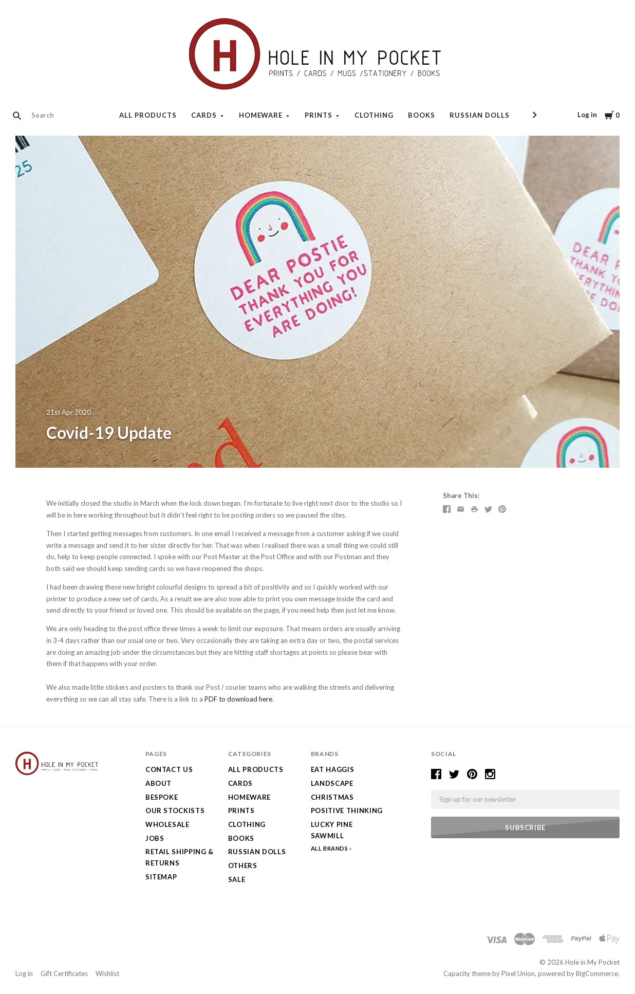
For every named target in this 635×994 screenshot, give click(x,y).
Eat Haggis (332, 769)
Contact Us (169, 769)
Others (242, 865)
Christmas (332, 797)
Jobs (154, 838)
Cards (204, 115)
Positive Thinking (347, 810)
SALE (237, 879)
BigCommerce (597, 973)
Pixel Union (518, 973)
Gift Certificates (64, 973)
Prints (318, 115)
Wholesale (167, 824)
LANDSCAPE (332, 783)
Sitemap (161, 877)
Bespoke (161, 797)
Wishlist (107, 973)
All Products (148, 115)
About (158, 783)
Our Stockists (174, 810)
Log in (587, 115)
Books (421, 115)
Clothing (374, 115)
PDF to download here (238, 699)
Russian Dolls (480, 115)
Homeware (261, 115)
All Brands (329, 848)
